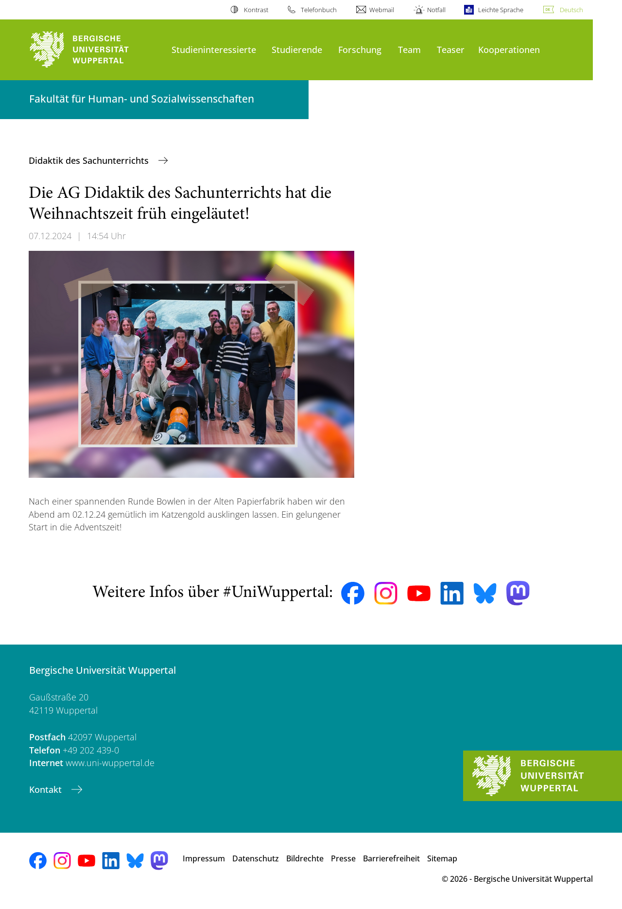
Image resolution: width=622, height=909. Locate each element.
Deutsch (571, 9)
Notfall (436, 9)
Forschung (359, 49)
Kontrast (256, 9)
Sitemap (442, 858)
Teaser (451, 49)
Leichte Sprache (500, 9)
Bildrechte (305, 858)
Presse (343, 858)
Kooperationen (509, 49)
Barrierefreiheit (391, 858)
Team (409, 49)
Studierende (297, 49)
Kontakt (46, 789)
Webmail (381, 9)
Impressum (204, 858)
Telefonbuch (319, 9)
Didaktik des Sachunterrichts (90, 160)
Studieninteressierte (214, 49)
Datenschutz (255, 858)
